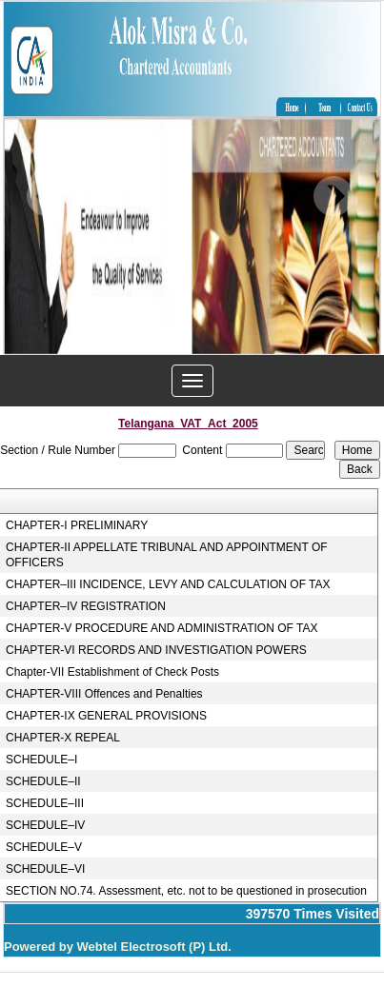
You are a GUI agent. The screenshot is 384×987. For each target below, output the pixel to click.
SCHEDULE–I (41, 759)
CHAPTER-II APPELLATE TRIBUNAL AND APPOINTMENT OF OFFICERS (167, 555)
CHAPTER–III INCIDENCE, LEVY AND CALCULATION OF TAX (168, 584)
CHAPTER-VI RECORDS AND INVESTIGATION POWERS (156, 650)
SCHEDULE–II (43, 781)
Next (333, 196)
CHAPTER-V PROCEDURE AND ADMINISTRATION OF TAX (161, 628)
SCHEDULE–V (44, 847)
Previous (47, 196)
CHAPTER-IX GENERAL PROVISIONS (106, 715)
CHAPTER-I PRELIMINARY (77, 525)
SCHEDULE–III (45, 803)
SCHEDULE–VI (45, 869)
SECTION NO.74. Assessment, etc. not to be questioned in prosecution (186, 891)
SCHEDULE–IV (45, 825)
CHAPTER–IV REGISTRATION (86, 606)
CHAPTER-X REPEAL (63, 737)
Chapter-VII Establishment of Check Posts (112, 672)
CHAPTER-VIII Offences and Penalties (104, 694)
